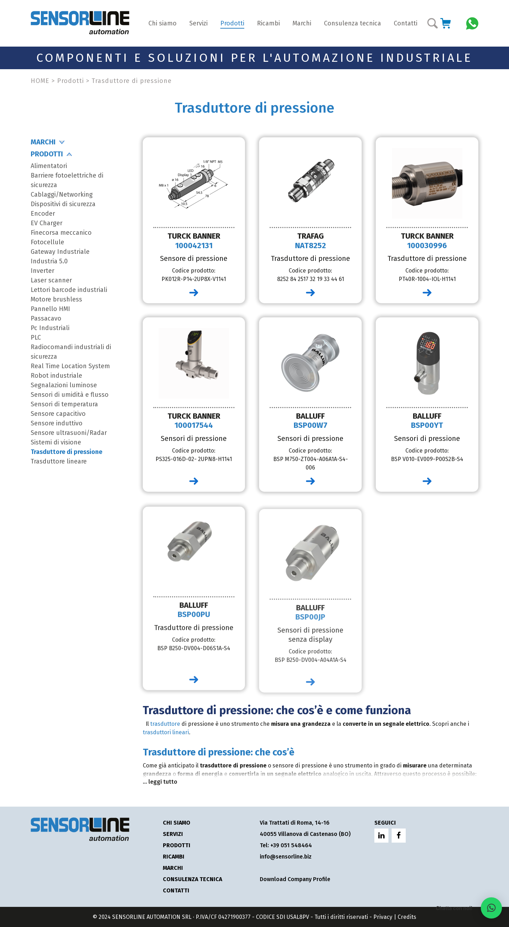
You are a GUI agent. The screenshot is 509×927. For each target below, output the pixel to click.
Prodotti (232, 23)
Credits (407, 917)
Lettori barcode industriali (69, 290)
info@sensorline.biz (286, 856)
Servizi (198, 23)
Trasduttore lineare (59, 461)
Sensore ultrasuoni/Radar (69, 433)
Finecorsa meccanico (61, 233)
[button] (491, 908)
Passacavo (46, 318)
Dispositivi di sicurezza (63, 204)
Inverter (42, 271)
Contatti (405, 23)
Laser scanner (51, 280)
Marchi (302, 23)
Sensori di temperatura (64, 404)
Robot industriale (56, 375)
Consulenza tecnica (352, 23)
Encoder (43, 213)
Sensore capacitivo (58, 414)
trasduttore (165, 723)
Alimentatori (49, 166)
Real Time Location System (70, 366)
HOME (40, 81)
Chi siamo (162, 23)
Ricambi (268, 23)
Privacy (382, 917)
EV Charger (46, 223)
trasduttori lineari (166, 732)
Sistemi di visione (56, 442)
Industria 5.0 (49, 261)
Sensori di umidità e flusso (70, 395)
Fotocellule (47, 242)
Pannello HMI (50, 309)
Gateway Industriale (60, 252)
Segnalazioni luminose (64, 385)
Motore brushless (56, 299)
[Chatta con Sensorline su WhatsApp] (472, 22)
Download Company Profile (295, 879)
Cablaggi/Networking (62, 194)
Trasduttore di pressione (66, 452)
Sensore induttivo (56, 423)
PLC (36, 337)
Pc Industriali (50, 328)
